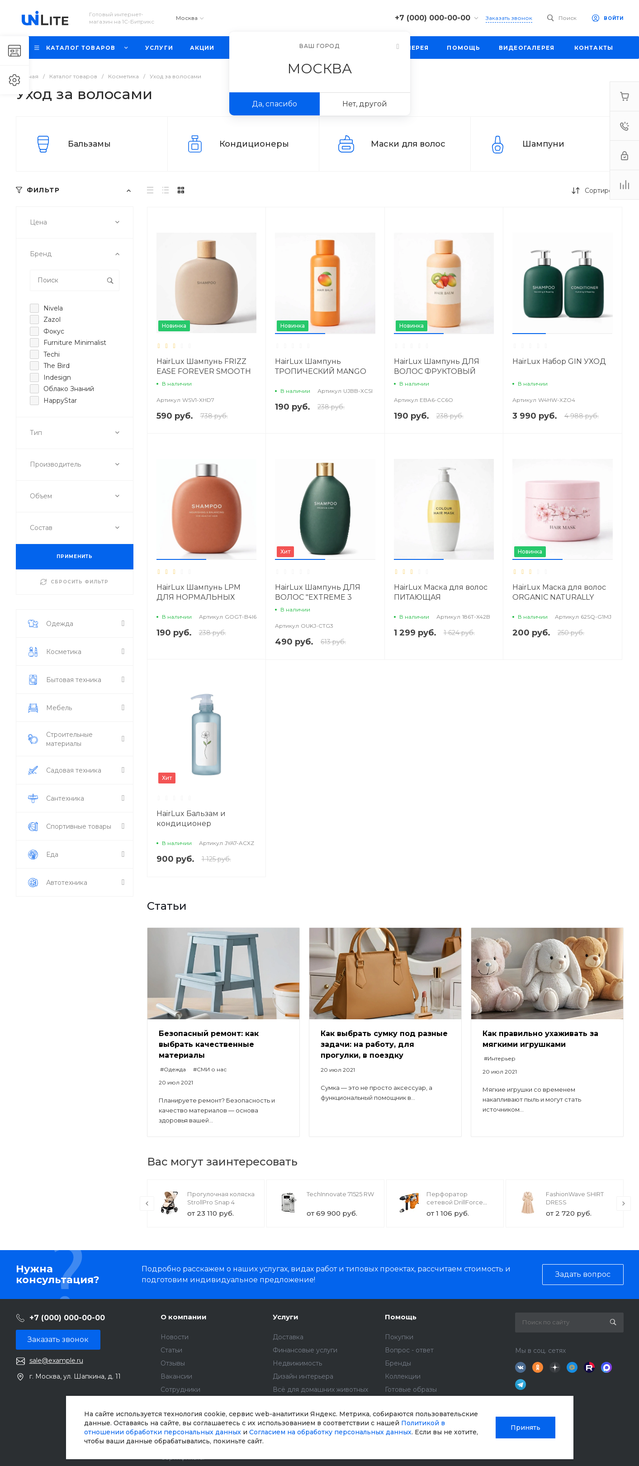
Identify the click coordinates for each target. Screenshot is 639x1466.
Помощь (401, 1317)
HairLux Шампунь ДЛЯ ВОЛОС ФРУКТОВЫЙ (436, 366)
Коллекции (403, 1376)
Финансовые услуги (305, 1350)
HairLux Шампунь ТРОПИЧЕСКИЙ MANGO (320, 366)
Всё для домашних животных (320, 1389)
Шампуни (543, 144)
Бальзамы (89, 144)
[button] (300, 333)
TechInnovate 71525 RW (340, 1194)
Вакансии (176, 1376)
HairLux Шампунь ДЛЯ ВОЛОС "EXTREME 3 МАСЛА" (317, 597)
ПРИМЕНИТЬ (75, 556)
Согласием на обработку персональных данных (330, 1432)
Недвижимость (297, 1363)
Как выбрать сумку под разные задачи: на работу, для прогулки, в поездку (384, 1044)
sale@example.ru (56, 1360)
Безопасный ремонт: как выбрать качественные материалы (209, 1044)
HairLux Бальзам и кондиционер (191, 818)
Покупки (399, 1337)
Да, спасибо (274, 104)
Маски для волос (408, 144)
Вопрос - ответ (409, 1350)
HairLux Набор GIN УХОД (559, 361)
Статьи (171, 1350)
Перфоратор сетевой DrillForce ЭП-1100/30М (454, 1202)
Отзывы (173, 1363)
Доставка (288, 1337)
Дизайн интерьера (303, 1376)
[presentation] (147, 1203)
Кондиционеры (254, 144)
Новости (175, 1337)
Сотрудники (180, 1389)
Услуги (285, 1317)
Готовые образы (411, 1389)
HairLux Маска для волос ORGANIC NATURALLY (559, 592)
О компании (184, 1317)
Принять (525, 1427)
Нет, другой (364, 104)
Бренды (398, 1363)
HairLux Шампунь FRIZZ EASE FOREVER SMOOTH (203, 366)
